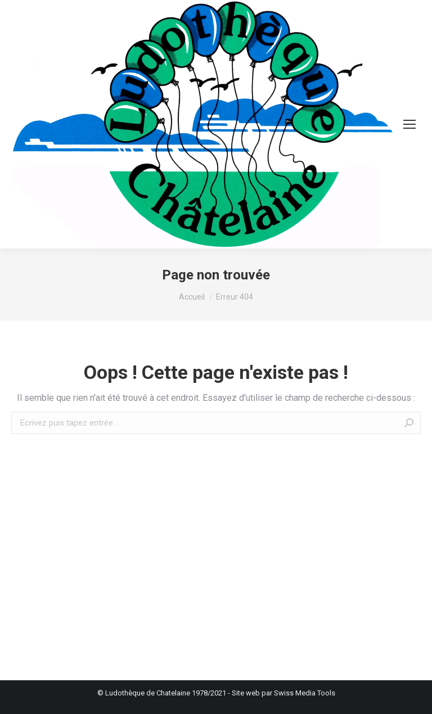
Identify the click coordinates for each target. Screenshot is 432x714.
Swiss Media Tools (304, 693)
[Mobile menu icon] (409, 124)
